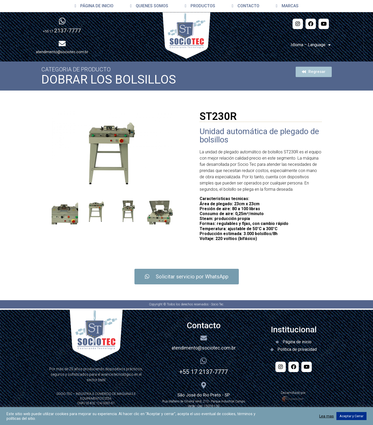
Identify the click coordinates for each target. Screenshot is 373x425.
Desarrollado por (294, 393)
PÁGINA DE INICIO (93, 6)
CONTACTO (245, 6)
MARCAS (287, 6)
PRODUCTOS (200, 6)
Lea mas (326, 416)
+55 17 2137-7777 (203, 371)
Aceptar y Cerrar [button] (351, 416)
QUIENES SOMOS (149, 6)
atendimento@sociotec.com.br (204, 348)
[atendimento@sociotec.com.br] (203, 338)
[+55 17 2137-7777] (203, 361)
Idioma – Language (311, 45)
